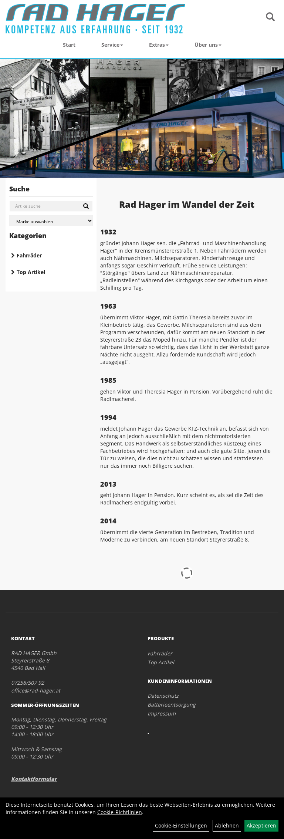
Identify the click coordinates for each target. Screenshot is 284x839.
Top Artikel (31, 272)
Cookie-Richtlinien (119, 812)
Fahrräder (29, 255)
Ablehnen (227, 825)
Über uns (208, 44)
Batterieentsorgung (172, 704)
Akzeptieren (261, 825)
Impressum (162, 713)
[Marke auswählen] (51, 220)
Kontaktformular (34, 778)
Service (112, 44)
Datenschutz (163, 695)
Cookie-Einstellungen (181, 825)
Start (69, 44)
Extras (159, 44)
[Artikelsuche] (270, 17)
